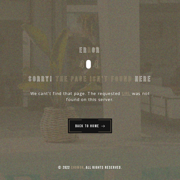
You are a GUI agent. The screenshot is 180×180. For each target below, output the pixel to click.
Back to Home (90, 126)
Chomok (77, 167)
